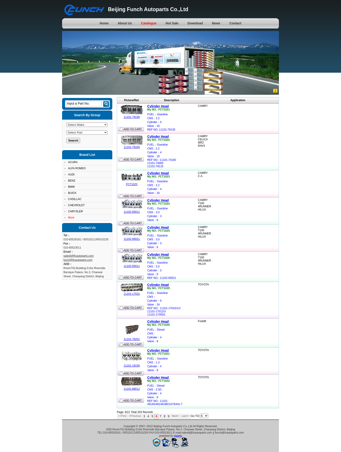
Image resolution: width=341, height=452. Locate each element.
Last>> (185, 416)
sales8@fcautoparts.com (78, 255)
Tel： (66, 235)
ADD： (67, 264)
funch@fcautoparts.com (77, 260)
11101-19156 (132, 365)
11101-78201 (132, 339)
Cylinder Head (158, 106)
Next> (175, 416)
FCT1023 (131, 184)
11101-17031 (132, 293)
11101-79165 (132, 147)
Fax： (67, 243)
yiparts (178, 435)
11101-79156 (132, 117)
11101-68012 (132, 388)
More (71, 217)
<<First (122, 416)
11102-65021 (132, 239)
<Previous (135, 416)
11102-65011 (132, 211)
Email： (68, 251)
